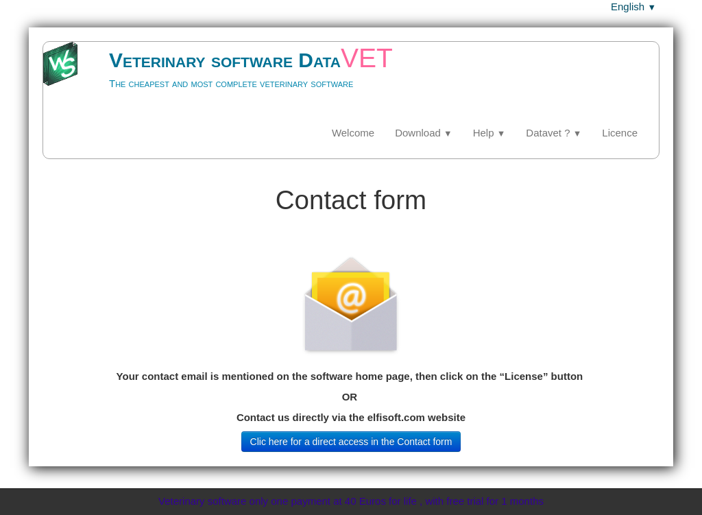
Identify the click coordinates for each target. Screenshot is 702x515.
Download (423, 133)
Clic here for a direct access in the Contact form (351, 441)
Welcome (353, 133)
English (633, 6)
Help (489, 133)
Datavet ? (553, 133)
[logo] (234, 79)
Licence (620, 133)
